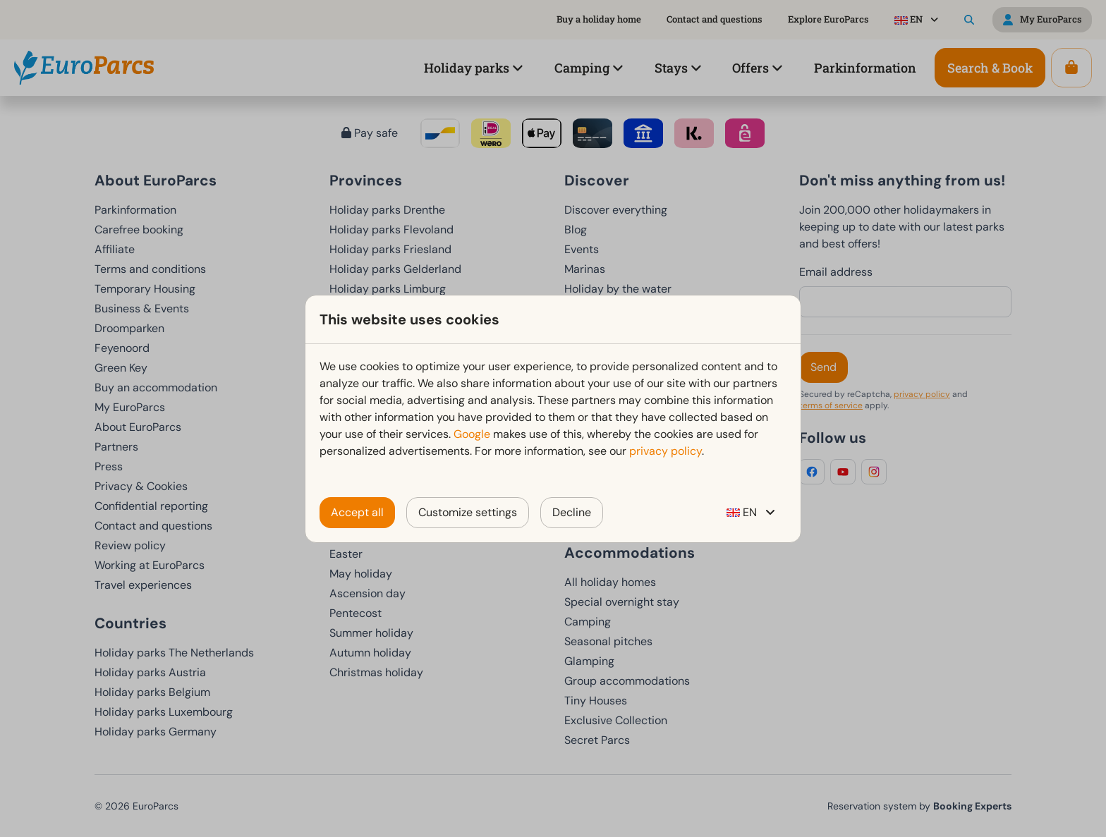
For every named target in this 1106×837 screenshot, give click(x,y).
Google (472, 434)
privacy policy (665, 451)
